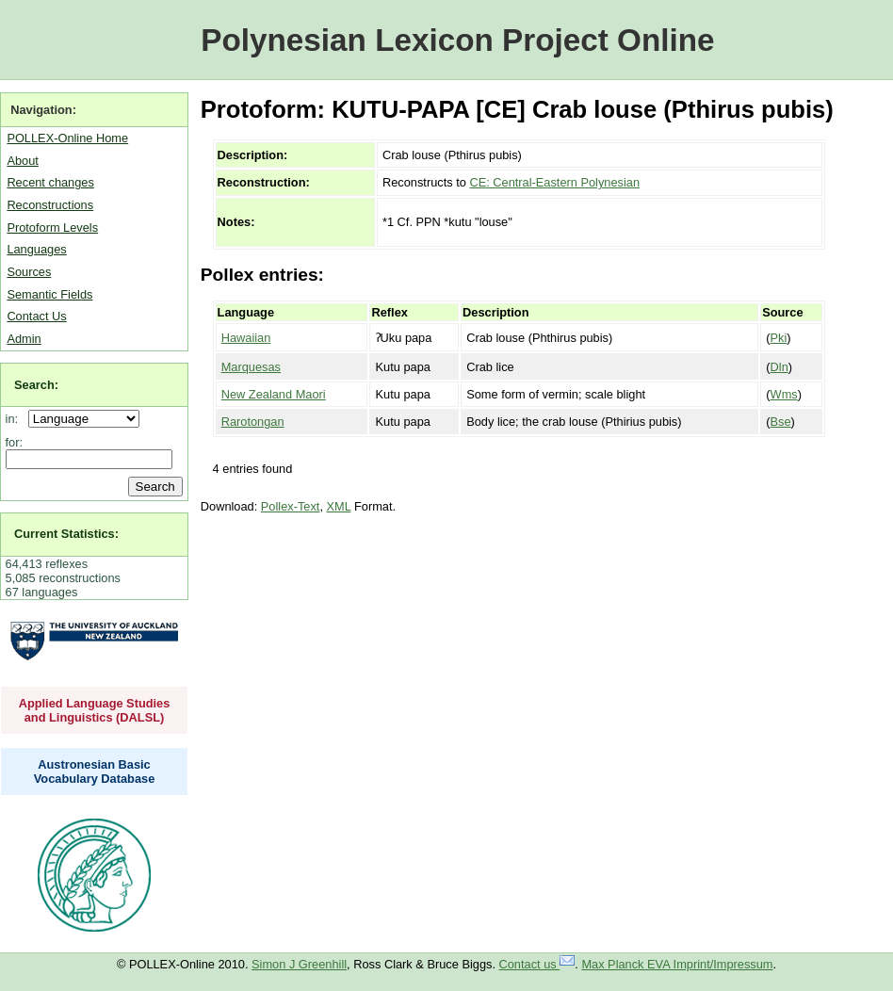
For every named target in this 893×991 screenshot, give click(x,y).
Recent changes (50, 182)
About (22, 161)
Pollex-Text (290, 506)
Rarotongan (252, 421)
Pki (779, 338)
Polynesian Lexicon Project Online (457, 40)
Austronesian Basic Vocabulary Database (94, 771)
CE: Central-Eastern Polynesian (554, 182)
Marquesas (251, 367)
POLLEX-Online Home (67, 138)
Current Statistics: (66, 534)
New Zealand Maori (273, 394)
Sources (29, 272)
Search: (36, 385)
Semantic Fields (49, 294)
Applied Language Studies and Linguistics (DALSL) (94, 710)
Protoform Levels (52, 227)
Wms (784, 394)
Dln (779, 367)
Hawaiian (246, 338)
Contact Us (36, 316)
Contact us (537, 964)
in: (15, 419)
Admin (24, 339)
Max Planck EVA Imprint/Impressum (676, 964)
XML (339, 506)
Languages (36, 249)
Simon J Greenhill (299, 964)
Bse (781, 421)
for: (15, 442)
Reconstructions (50, 205)
